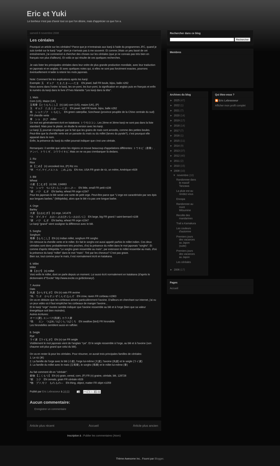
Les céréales (183, 262)
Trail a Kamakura (186, 223)
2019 (177, 120)
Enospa (180, 199)
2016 (177, 135)
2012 (177, 155)
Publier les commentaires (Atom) (102, 435)
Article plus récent (42, 425)
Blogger (159, 458)
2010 (177, 165)
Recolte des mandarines (184, 217)
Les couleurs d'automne (183, 230)
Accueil (94, 425)
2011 (177, 160)
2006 (177, 269)
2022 (177, 105)
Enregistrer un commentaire (50, 409)
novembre (183, 175)
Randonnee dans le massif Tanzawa (186, 182)
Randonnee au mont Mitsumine (184, 207)
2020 (177, 115)
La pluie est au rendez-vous (184, 192)
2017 (177, 130)
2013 (177, 150)
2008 (177, 170)
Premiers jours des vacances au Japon (185, 254)
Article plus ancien (145, 425)
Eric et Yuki (47, 14)
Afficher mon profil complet (230, 105)
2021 (177, 110)
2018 (177, 125)
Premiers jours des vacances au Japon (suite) (185, 241)
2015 (177, 140)
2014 (177, 145)
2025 (177, 100)
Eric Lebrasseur (228, 100)
